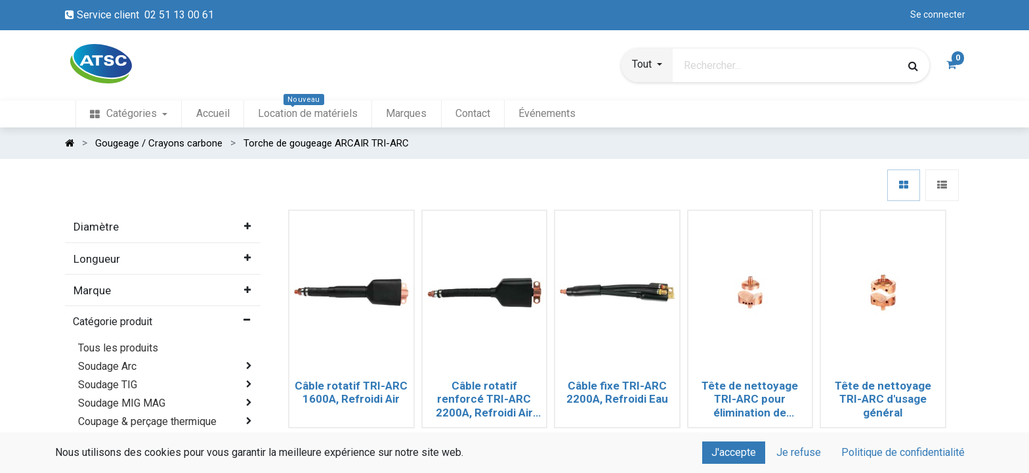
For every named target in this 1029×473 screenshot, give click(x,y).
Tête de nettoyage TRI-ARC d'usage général (883, 399)
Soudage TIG (107, 384)
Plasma (95, 440)
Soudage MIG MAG (121, 403)
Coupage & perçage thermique (147, 421)
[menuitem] (129, 114)
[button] (647, 66)
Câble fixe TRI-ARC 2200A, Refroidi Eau (617, 392)
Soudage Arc (107, 366)
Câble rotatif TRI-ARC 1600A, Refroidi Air (351, 392)
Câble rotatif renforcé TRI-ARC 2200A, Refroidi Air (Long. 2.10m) (484, 399)
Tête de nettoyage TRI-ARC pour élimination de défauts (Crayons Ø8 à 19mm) (750, 399)
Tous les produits (118, 348)
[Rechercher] (913, 66)
